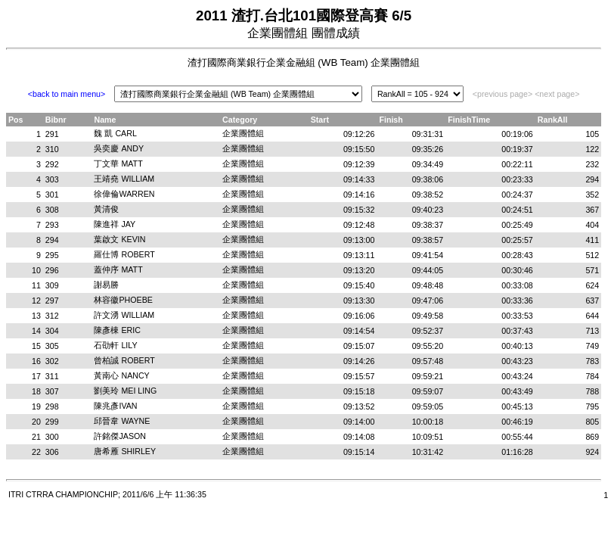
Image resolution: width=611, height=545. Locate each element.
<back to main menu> (66, 93)
